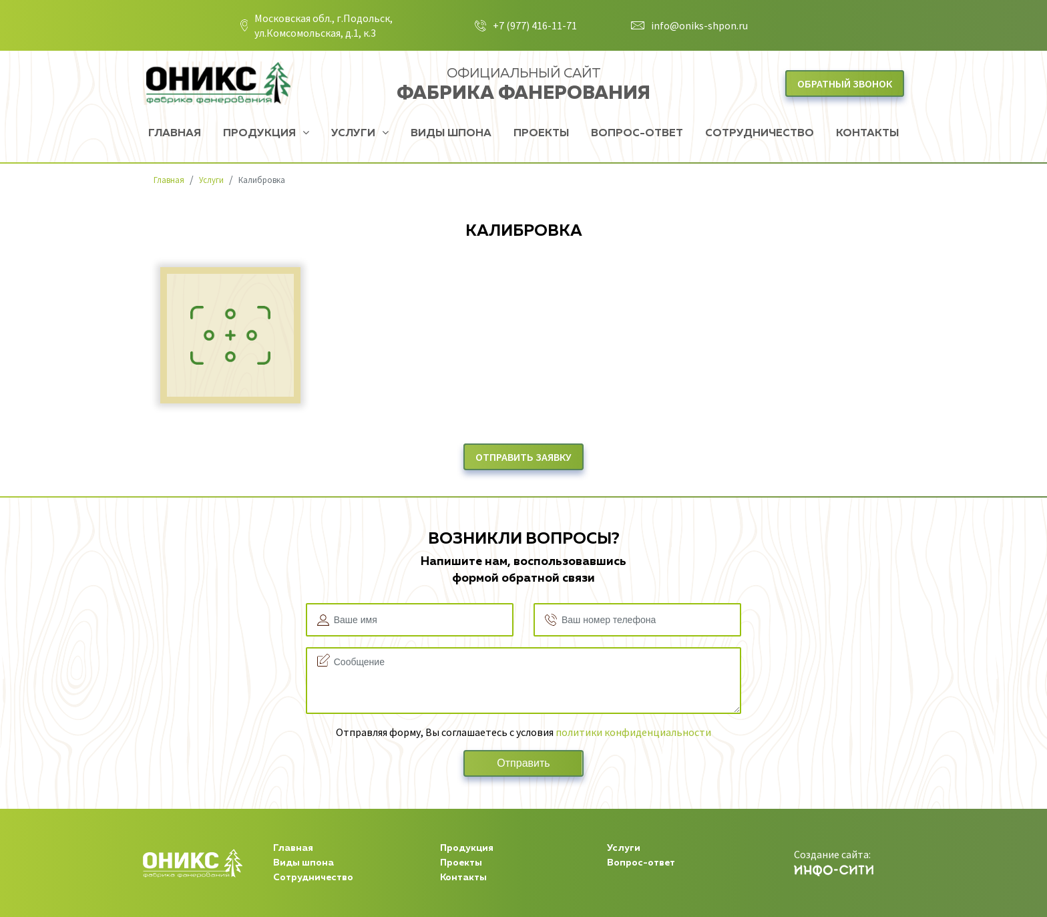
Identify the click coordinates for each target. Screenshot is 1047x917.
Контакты (867, 133)
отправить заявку (523, 457)
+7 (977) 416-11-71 (535, 25)
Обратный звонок (844, 83)
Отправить (523, 763)
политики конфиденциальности (633, 732)
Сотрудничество (759, 133)
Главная (174, 133)
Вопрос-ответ (637, 133)
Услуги (354, 133)
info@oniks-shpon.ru (699, 25)
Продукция (260, 133)
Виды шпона (451, 133)
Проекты (541, 133)
